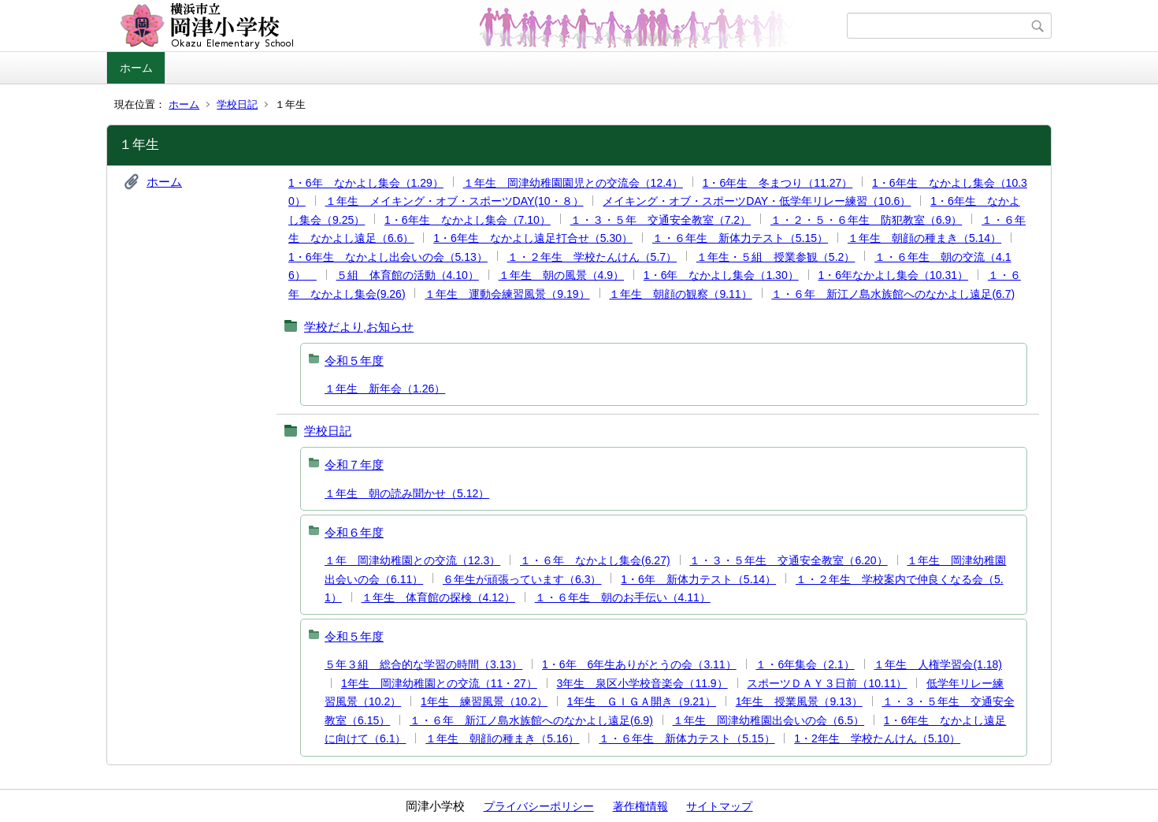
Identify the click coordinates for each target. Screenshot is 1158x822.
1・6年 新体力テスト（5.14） (698, 579)
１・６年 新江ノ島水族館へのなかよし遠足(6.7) (893, 294)
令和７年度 (354, 464)
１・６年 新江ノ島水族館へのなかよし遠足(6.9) (531, 720)
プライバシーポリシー (539, 806)
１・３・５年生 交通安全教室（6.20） (788, 560)
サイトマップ (719, 806)
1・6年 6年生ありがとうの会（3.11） (639, 664)
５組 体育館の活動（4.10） (407, 275)
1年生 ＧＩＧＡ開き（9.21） (641, 701)
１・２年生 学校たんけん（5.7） (592, 257)
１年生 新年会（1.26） (385, 388)
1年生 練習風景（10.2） (484, 701)
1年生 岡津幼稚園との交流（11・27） (439, 683)
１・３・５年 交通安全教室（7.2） (660, 220)
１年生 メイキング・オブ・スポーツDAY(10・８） (454, 201)
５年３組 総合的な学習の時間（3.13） (423, 664)
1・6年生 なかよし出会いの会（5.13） (388, 257)
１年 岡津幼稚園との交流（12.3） (412, 560)
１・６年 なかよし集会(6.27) (595, 560)
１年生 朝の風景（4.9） (561, 275)
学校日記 (237, 104)
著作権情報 (640, 806)
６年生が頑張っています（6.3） (522, 579)
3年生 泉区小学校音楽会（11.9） (642, 683)
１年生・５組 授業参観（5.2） (775, 257)
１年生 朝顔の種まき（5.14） (924, 238)
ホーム (136, 67)
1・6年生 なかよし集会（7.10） (467, 220)
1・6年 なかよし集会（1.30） (721, 275)
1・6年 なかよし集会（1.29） (366, 183)
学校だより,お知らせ (359, 326)
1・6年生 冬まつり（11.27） (778, 183)
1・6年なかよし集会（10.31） (893, 275)
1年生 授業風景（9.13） (799, 701)
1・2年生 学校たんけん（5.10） (877, 738)
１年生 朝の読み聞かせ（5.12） (407, 493)
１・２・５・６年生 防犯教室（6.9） (866, 220)
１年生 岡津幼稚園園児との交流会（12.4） (573, 183)
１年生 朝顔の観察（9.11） (680, 294)
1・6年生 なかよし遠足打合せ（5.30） (533, 238)
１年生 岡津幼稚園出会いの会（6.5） (768, 720)
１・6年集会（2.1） (804, 664)
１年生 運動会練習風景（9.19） (507, 294)
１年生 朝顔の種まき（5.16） (502, 738)
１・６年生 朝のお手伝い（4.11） (623, 597)
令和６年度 (354, 532)
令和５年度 (354, 360)
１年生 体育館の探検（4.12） (438, 597)
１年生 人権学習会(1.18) (938, 664)
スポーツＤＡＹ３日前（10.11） (827, 683)
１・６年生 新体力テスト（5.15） (740, 238)
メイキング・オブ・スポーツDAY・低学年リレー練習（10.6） (757, 201)
